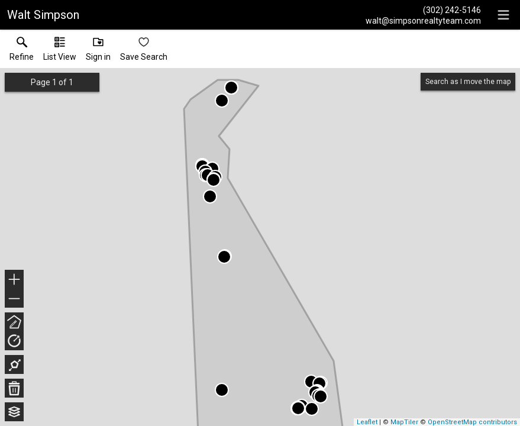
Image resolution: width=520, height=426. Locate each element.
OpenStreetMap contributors (472, 422)
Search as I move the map (468, 82)
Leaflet (367, 422)
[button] (60, 51)
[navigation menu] (503, 14)
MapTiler (404, 422)
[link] (21, 51)
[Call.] (423, 9)
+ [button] (14, 280)
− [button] (14, 299)
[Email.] (423, 20)
